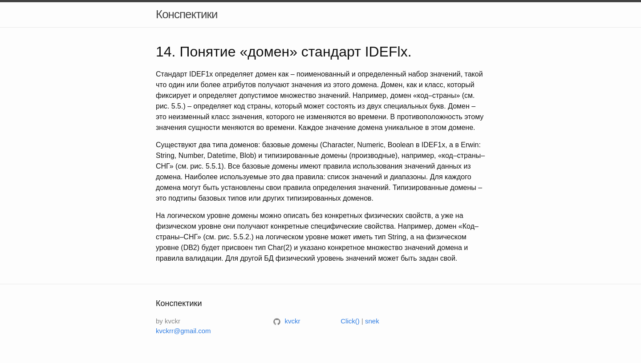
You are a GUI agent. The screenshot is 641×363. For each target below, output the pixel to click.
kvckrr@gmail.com (183, 331)
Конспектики (187, 14)
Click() (350, 321)
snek (372, 321)
